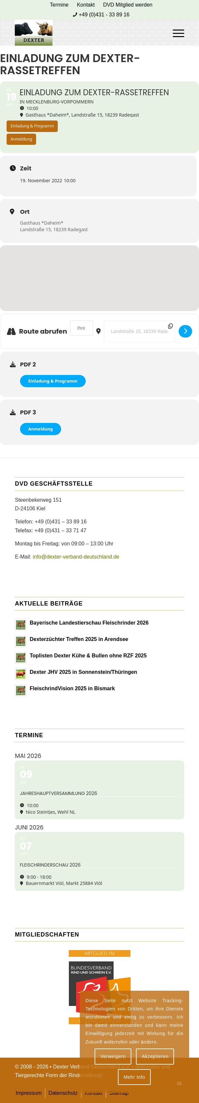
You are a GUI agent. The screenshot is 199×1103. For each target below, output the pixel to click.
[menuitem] (59, 5)
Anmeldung (40, 429)
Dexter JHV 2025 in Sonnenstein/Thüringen (83, 672)
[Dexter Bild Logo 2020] (82, 32)
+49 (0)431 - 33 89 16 (104, 14)
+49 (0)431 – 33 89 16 (61, 521)
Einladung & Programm (52, 381)
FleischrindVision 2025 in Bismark (72, 688)
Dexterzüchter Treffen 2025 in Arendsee (79, 639)
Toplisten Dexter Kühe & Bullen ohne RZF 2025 (88, 655)
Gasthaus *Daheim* (41, 223)
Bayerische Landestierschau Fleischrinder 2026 (89, 623)
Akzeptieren (155, 1056)
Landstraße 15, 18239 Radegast (54, 229)
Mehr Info (134, 1077)
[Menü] (175, 32)
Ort (25, 212)
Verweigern (113, 1056)
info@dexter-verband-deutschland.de (76, 557)
